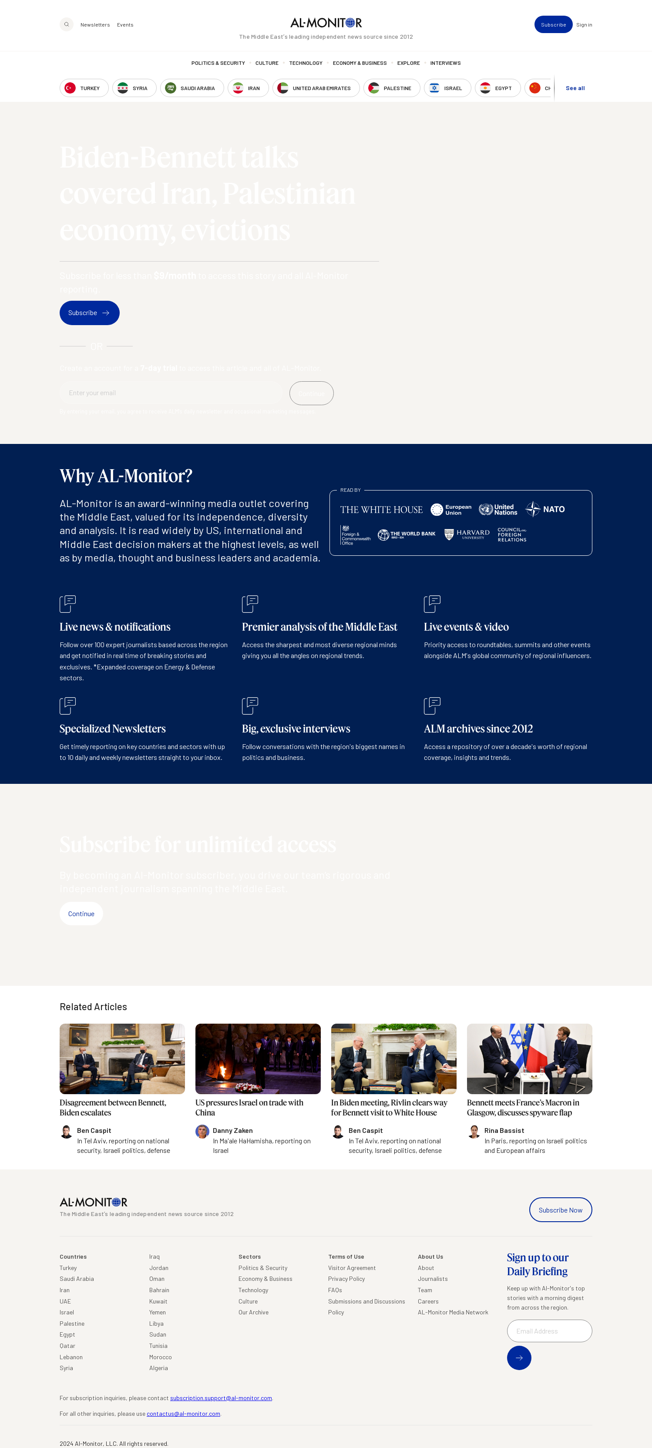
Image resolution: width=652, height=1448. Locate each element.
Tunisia (158, 1345)
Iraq (154, 1256)
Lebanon (71, 1357)
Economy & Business (360, 63)
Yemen (157, 1312)
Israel (67, 1312)
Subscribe (553, 24)
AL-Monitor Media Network (453, 1312)
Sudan (157, 1334)
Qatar (67, 1345)
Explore (408, 63)
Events (125, 24)
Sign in (584, 24)
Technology (306, 63)
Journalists (433, 1278)
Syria (66, 1367)
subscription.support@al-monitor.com (221, 1397)
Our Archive (254, 1312)
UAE (65, 1301)
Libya (156, 1323)
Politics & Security (218, 63)
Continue (81, 913)
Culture (267, 63)
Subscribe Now (561, 1210)
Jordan (158, 1267)
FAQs (335, 1289)
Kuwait (158, 1301)
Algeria (158, 1367)
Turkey (68, 1267)
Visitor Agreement (352, 1267)
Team (425, 1289)
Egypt (67, 1334)
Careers (428, 1301)
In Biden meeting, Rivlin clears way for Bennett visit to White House (389, 1107)
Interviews (445, 63)
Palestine (72, 1323)
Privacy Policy (346, 1278)
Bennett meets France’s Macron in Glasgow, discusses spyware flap (523, 1107)
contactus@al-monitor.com (183, 1413)
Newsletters (95, 24)
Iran (65, 1289)
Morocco (160, 1357)
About (426, 1267)
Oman (157, 1278)
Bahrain (159, 1289)
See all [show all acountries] (575, 87)
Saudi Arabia (77, 1278)
